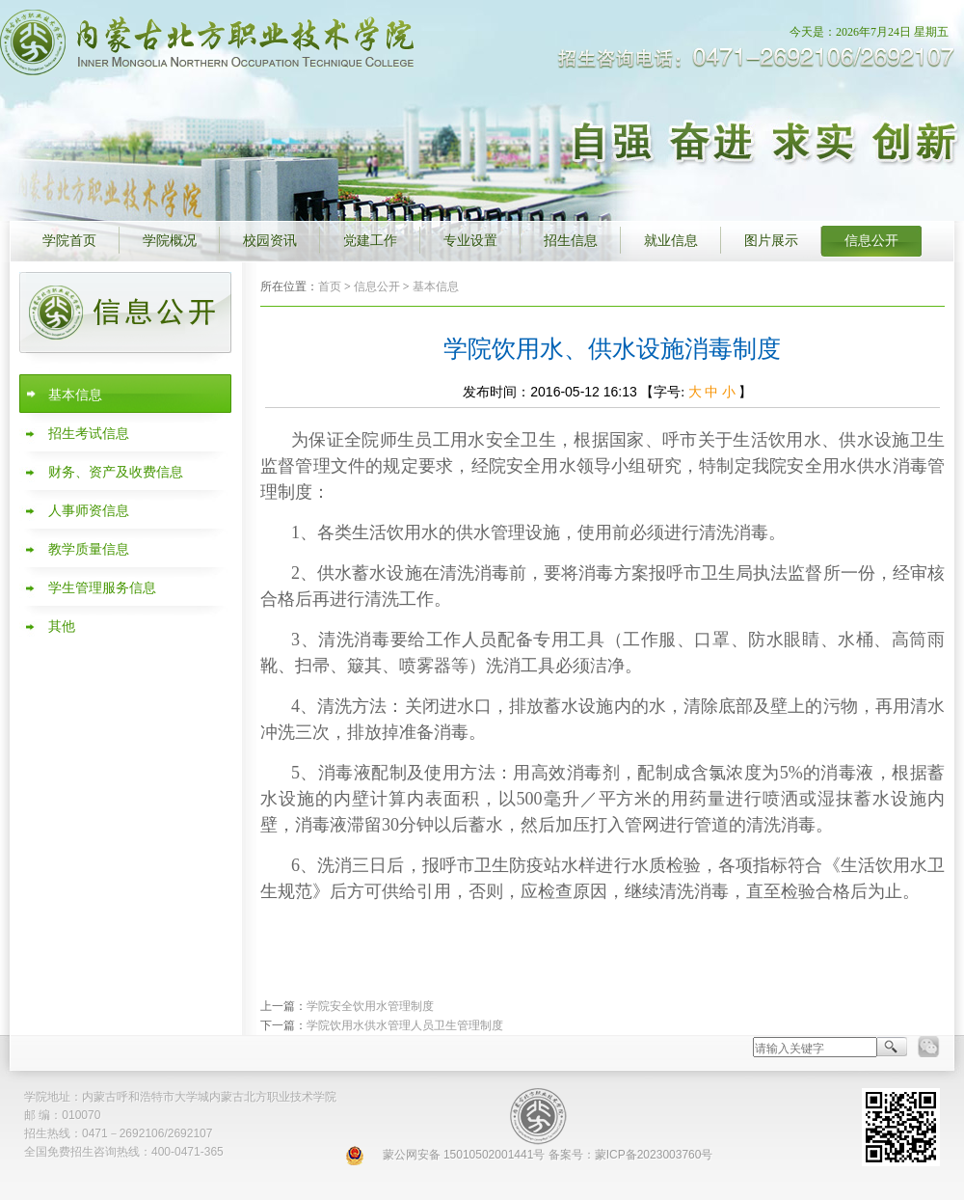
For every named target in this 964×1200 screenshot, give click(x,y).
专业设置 (470, 240)
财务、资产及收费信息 (115, 472)
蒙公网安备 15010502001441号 (464, 1154)
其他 (61, 626)
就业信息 (671, 240)
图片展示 (771, 240)
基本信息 (75, 395)
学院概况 (170, 240)
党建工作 (370, 240)
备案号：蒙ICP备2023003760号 (631, 1154)
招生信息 (571, 240)
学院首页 (69, 240)
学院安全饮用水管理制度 (370, 1006)
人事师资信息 (88, 511)
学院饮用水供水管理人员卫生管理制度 (405, 1025)
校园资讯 (270, 240)
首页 (329, 286)
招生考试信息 (88, 433)
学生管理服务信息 (102, 588)
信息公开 (871, 240)
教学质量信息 (88, 549)
